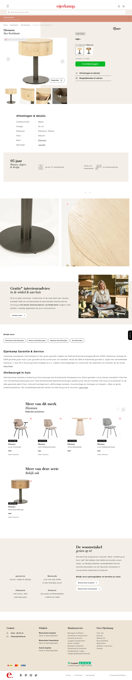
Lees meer (8, 366)
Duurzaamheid (102, 641)
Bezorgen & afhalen (75, 633)
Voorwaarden (90, 675)
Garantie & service (75, 638)
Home (6, 25)
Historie (100, 635)
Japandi (41, 145)
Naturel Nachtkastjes (37, 340)
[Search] (66, 12)
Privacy (68, 675)
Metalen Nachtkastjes (58, 340)
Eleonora (42, 140)
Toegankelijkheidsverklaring (79, 653)
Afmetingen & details (89, 73)
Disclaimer (78, 675)
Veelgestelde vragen (76, 651)
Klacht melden (74, 643)
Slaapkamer (14, 25)
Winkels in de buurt (104, 646)
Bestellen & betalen (76, 646)
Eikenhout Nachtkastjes (14, 340)
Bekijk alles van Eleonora (34, 411)
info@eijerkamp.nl (16, 636)
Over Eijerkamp (105, 628)
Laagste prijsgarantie (76, 641)
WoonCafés (101, 643)
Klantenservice (75, 628)
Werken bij (101, 638)
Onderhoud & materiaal (77, 648)
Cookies (100, 648)
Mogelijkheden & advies (91, 78)
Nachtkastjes (25, 25)
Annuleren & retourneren (77, 635)
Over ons (100, 633)
